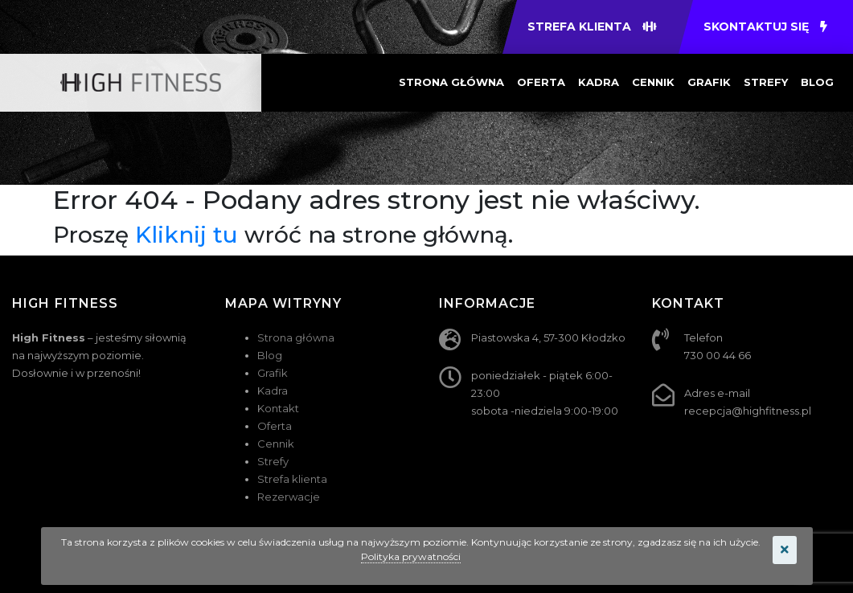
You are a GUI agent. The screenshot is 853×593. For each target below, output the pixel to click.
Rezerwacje (288, 496)
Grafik (709, 82)
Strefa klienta (292, 478)
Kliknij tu (186, 234)
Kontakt (278, 408)
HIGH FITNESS (65, 303)
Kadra (598, 82)
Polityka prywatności (411, 556)
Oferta (541, 82)
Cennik (653, 82)
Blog (817, 82)
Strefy (766, 82)
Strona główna (451, 82)
